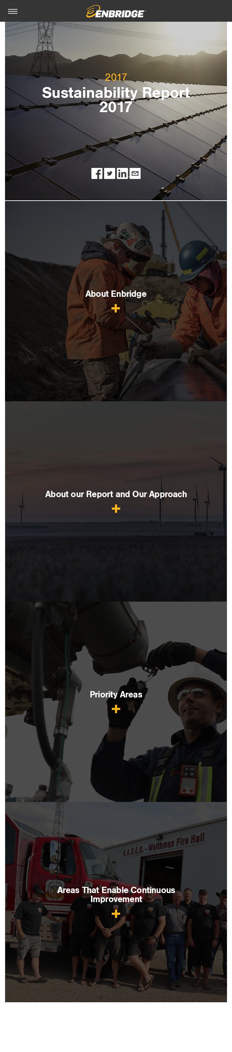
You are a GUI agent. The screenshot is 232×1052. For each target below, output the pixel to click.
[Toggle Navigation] (12, 10)
